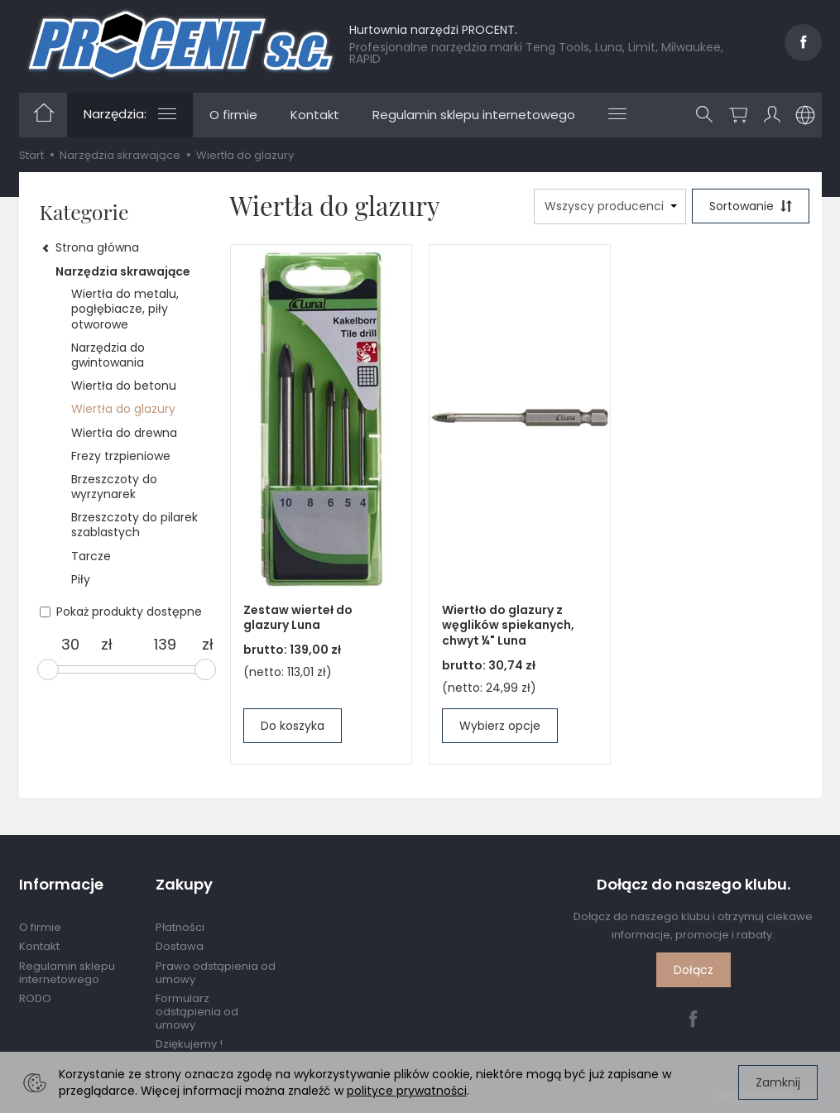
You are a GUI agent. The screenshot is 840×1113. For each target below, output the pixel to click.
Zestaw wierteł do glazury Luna (298, 618)
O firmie (233, 114)
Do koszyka (292, 725)
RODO (35, 998)
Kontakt (314, 114)
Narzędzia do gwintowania (108, 355)
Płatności (180, 927)
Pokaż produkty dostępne (121, 611)
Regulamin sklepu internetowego (473, 114)
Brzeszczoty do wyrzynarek (114, 486)
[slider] (48, 669)
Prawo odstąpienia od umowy (216, 972)
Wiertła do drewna (124, 433)
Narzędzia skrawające (122, 271)
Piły (80, 579)
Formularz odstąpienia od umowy (197, 1011)
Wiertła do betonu (123, 385)
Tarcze (91, 556)
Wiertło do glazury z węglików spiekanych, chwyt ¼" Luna (508, 626)
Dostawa (180, 946)
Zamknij (778, 1082)
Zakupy (184, 884)
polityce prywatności (407, 1090)
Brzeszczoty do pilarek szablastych (134, 524)
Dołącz (693, 970)
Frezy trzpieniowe (120, 456)
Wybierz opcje (499, 725)
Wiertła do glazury (123, 409)
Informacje (61, 884)
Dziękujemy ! (189, 1044)
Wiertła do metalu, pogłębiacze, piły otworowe (125, 308)
